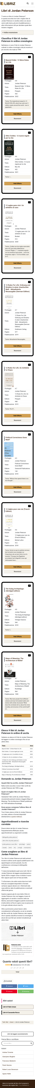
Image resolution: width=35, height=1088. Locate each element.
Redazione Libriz (16, 944)
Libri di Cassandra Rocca (11, 1012)
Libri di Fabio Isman (9, 1007)
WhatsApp (25, 991)
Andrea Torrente (7, 1052)
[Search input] (17, 1043)
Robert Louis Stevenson (10, 1069)
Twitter (25, 986)
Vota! (17, 972)
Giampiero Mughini (8, 1057)
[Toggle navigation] (32, 3)
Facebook (9, 986)
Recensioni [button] (17, 118)
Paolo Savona (6, 1065)
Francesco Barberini (9, 1061)
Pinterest (9, 991)
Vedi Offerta (17, 114)
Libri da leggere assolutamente (17, 1034)
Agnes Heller (6, 1074)
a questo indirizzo (16, 817)
